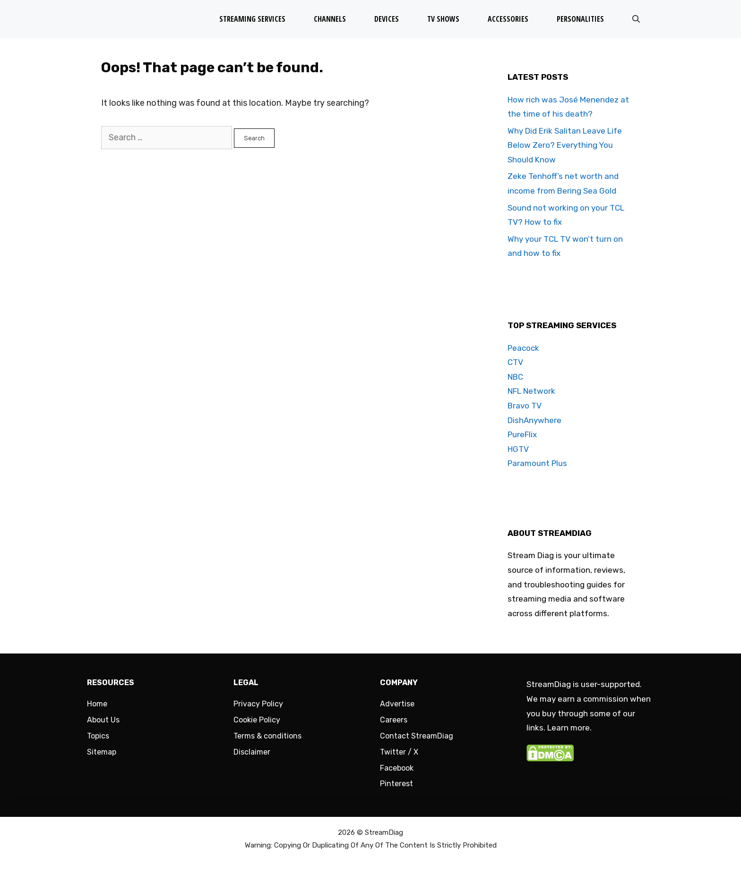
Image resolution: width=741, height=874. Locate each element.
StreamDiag (384, 832)
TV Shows (443, 19)
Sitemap (101, 751)
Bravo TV (525, 405)
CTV (515, 362)
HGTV (518, 449)
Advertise (397, 703)
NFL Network (531, 391)
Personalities (580, 19)
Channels (330, 19)
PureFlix (522, 434)
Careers (393, 719)
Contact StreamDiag (416, 735)
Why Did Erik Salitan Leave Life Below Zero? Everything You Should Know (565, 145)
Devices (386, 19)
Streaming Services (252, 19)
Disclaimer (251, 751)
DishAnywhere (534, 420)
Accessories (508, 19)
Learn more (568, 727)
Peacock (523, 348)
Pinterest (396, 783)
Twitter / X (399, 751)
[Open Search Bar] (636, 19)
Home (97, 703)
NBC (515, 377)
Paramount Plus (537, 463)
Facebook (397, 768)
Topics (98, 735)
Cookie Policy (256, 719)
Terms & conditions (267, 735)
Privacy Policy (258, 703)
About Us (103, 719)
